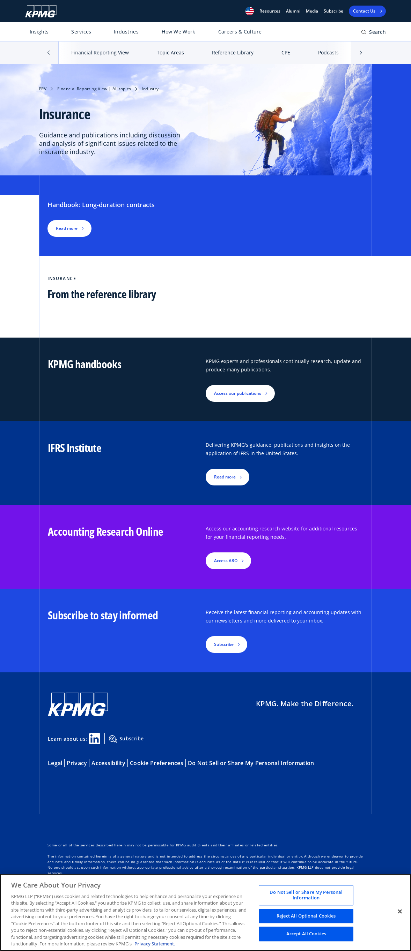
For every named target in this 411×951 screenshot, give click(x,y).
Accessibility (108, 763)
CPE (285, 52)
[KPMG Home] (41, 11)
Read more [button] (67, 228)
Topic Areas (170, 52)
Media (312, 11)
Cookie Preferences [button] (156, 763)
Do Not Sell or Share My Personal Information (251, 763)
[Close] (400, 911)
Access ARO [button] (225, 561)
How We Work (178, 31)
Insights (39, 31)
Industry (150, 89)
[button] (249, 11)
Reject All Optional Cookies (306, 916)
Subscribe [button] (224, 644)
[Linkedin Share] (94, 738)
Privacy (77, 763)
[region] (205, 912)
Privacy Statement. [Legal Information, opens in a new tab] (154, 944)
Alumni (293, 11)
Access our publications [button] (237, 393)
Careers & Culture (240, 31)
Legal (55, 763)
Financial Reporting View (100, 52)
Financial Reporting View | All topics (94, 89)
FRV (42, 89)
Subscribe (333, 11)
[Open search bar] (373, 33)
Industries (126, 31)
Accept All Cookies (306, 934)
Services (81, 31)
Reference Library (233, 52)
